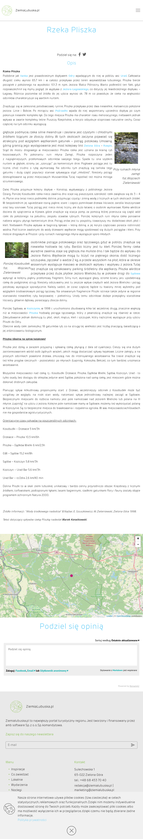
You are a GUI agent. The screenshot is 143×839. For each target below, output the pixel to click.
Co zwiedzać (20, 774)
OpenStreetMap (123, 616)
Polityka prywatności (32, 820)
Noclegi (16, 790)
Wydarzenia (19, 785)
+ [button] (138, 539)
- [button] (138, 544)
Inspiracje (18, 769)
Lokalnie (17, 780)
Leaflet (110, 616)
